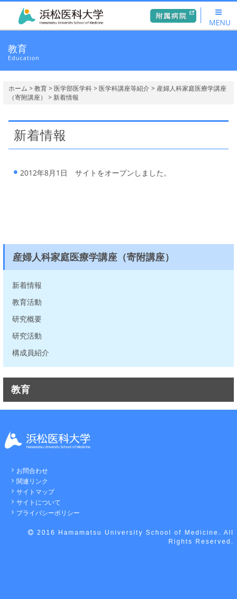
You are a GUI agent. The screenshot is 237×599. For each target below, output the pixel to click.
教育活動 (27, 302)
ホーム (17, 88)
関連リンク (32, 481)
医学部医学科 (73, 88)
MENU (220, 17)
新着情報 (27, 285)
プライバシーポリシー (48, 512)
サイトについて (38, 502)
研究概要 (27, 319)
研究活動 (27, 336)
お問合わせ (32, 470)
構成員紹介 (30, 352)
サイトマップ (35, 491)
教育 (40, 88)
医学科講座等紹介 (124, 88)
